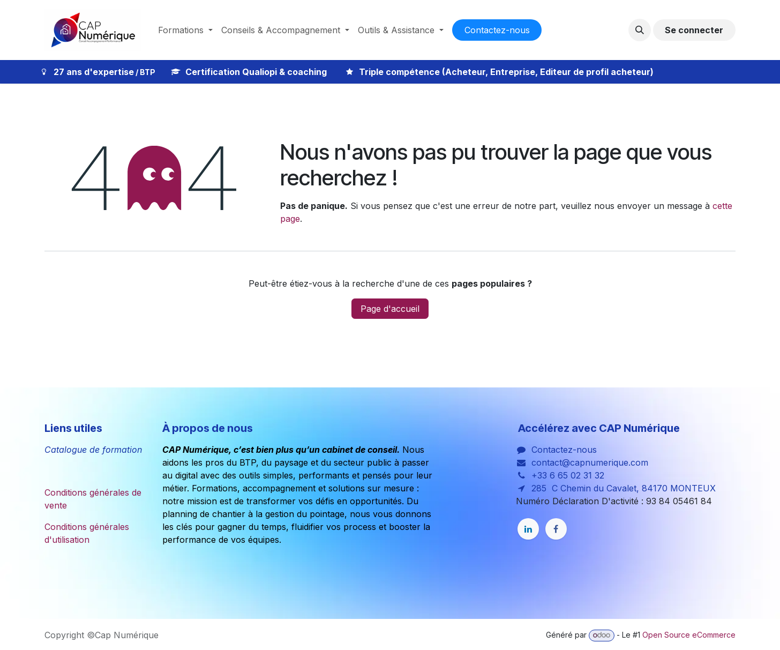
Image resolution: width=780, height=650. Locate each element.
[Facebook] (556, 529)
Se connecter (694, 30)
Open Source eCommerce (689, 634)
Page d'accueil (390, 308)
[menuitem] (185, 30)
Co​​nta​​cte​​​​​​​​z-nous (497, 30)
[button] (639, 30)
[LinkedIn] (528, 529)
